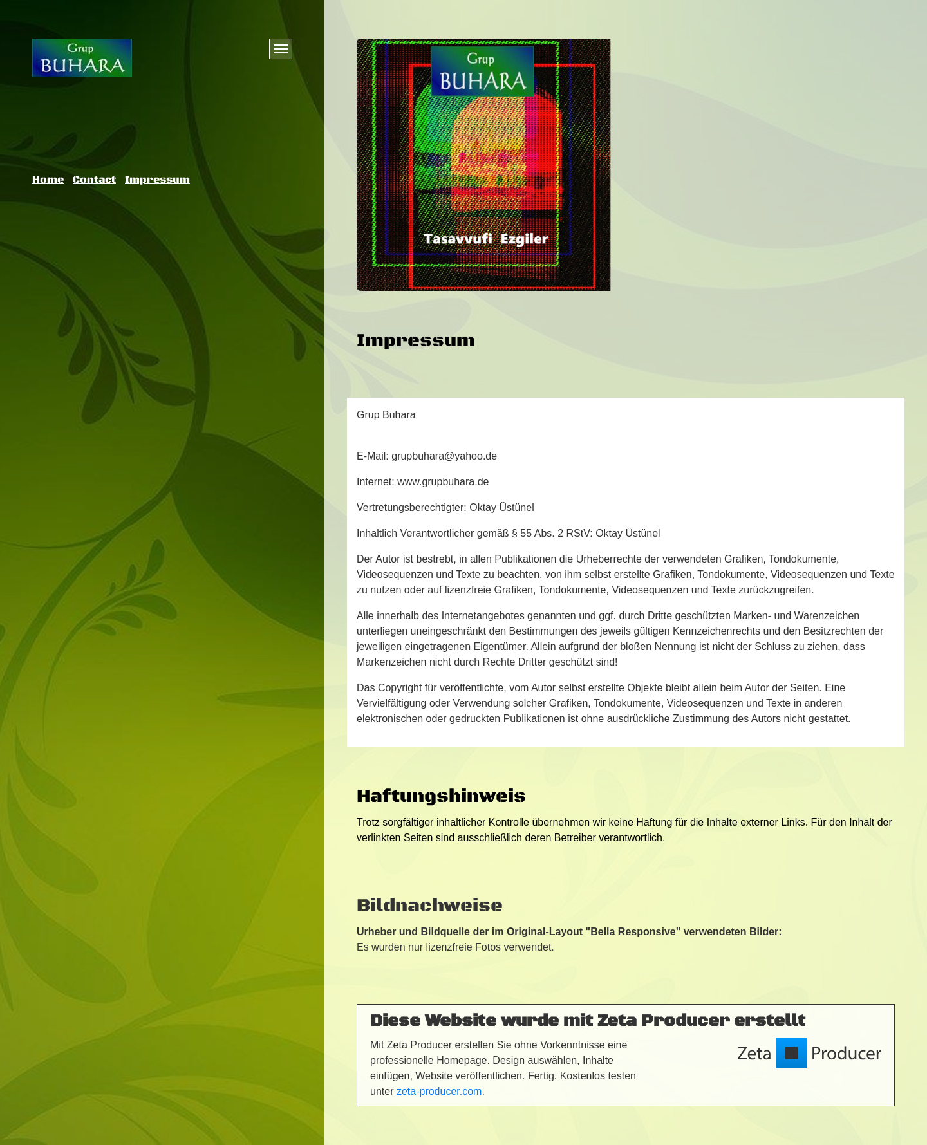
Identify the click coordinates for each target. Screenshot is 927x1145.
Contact (94, 179)
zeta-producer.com (439, 1091)
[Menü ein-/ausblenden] (280, 49)
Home (48, 179)
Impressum (157, 179)
